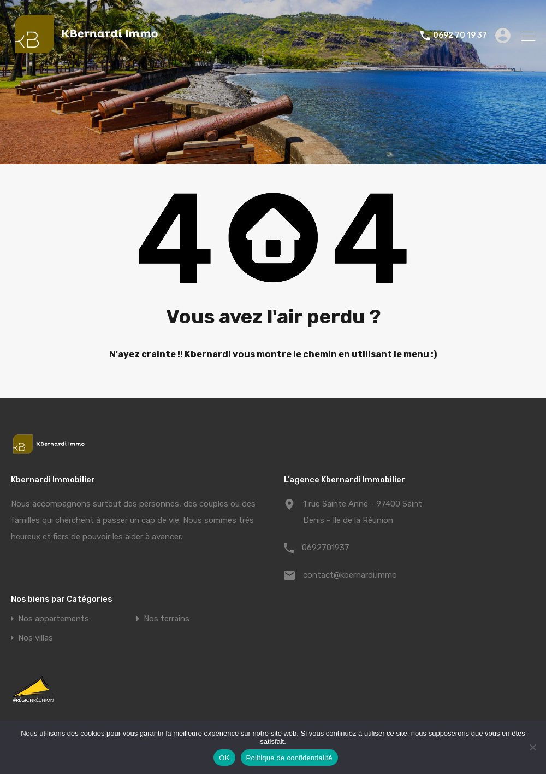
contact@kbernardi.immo (350, 575)
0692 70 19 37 (460, 35)
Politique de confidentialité (289, 758)
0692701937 (325, 547)
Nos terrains (166, 619)
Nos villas (35, 638)
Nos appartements (53, 619)
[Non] (532, 748)
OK (224, 758)
